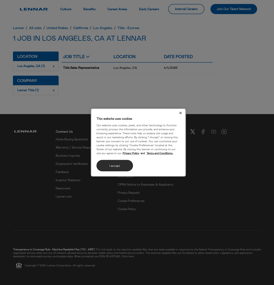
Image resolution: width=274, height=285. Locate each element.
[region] (138, 142)
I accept (114, 165)
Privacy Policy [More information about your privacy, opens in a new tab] (131, 153)
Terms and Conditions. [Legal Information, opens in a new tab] (159, 153)
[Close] (180, 113)
